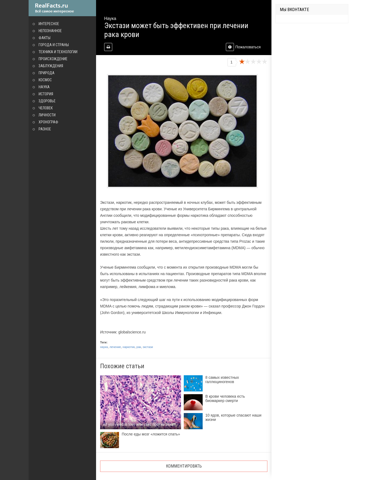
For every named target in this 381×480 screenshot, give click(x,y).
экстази (148, 347)
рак (139, 347)
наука (104, 347)
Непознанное (50, 31)
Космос (45, 80)
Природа (47, 73)
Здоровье (47, 101)
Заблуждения (51, 66)
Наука (44, 87)
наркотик (129, 347)
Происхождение (53, 59)
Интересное (49, 24)
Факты (44, 38)
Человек (46, 108)
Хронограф (48, 122)
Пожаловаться (243, 47)
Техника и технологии (58, 52)
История (46, 94)
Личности (47, 115)
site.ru (62, 8)
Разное (45, 129)
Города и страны (54, 45)
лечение (115, 347)
